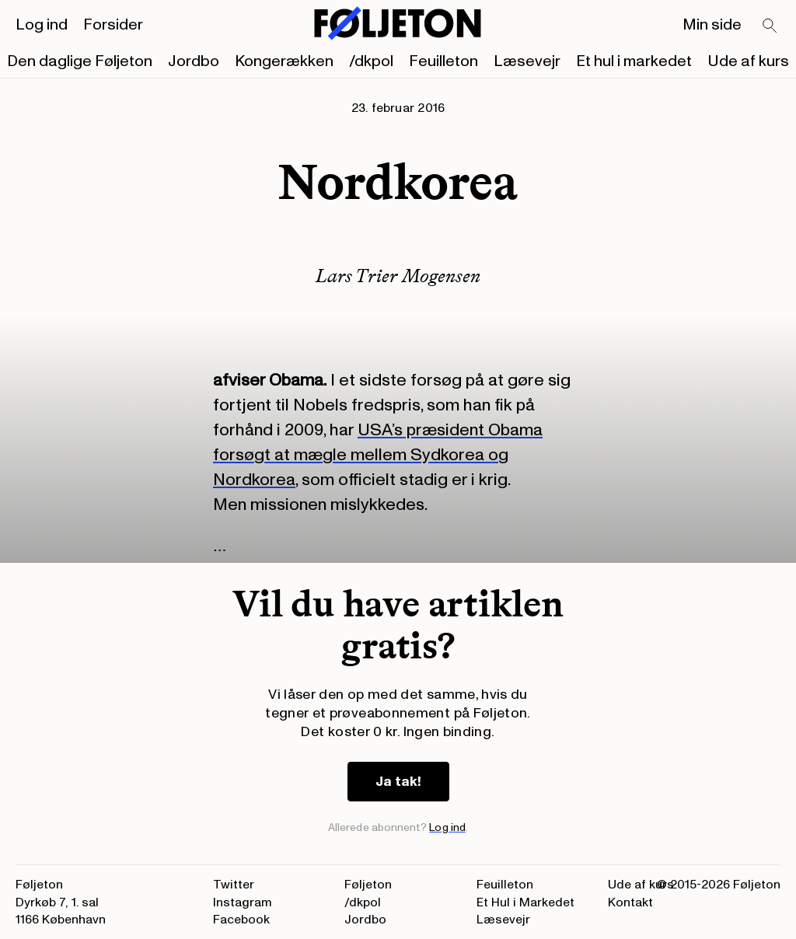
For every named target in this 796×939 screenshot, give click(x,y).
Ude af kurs (748, 61)
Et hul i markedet (634, 61)
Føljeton (368, 884)
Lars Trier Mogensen (398, 275)
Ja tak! (398, 781)
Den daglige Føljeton (79, 61)
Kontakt (630, 902)
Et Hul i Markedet (525, 902)
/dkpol (371, 61)
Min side (712, 25)
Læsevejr (527, 61)
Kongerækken (284, 61)
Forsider (113, 25)
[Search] (770, 26)
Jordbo (193, 61)
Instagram (242, 902)
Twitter (233, 884)
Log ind (42, 25)
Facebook (241, 919)
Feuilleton (443, 61)
